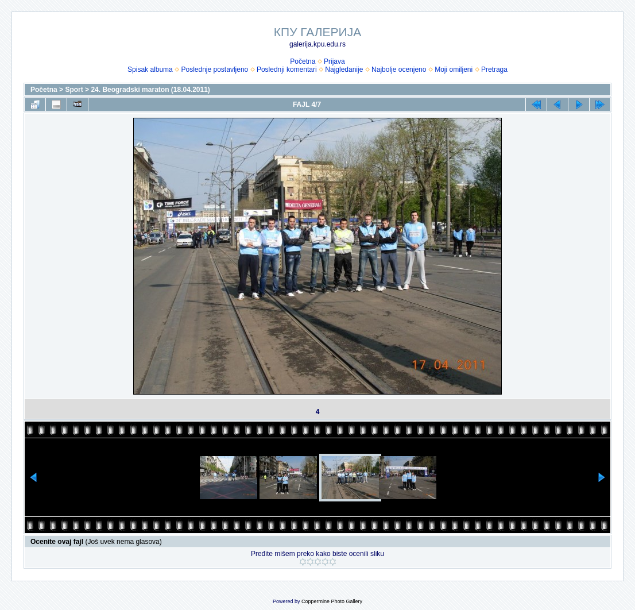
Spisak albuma (150, 69)
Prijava (334, 61)
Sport (74, 90)
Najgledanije (344, 69)
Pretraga (494, 69)
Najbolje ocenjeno (398, 69)
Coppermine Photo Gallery (331, 601)
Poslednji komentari (287, 69)
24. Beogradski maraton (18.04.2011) (150, 90)
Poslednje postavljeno (214, 69)
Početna (302, 61)
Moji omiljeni (454, 69)
